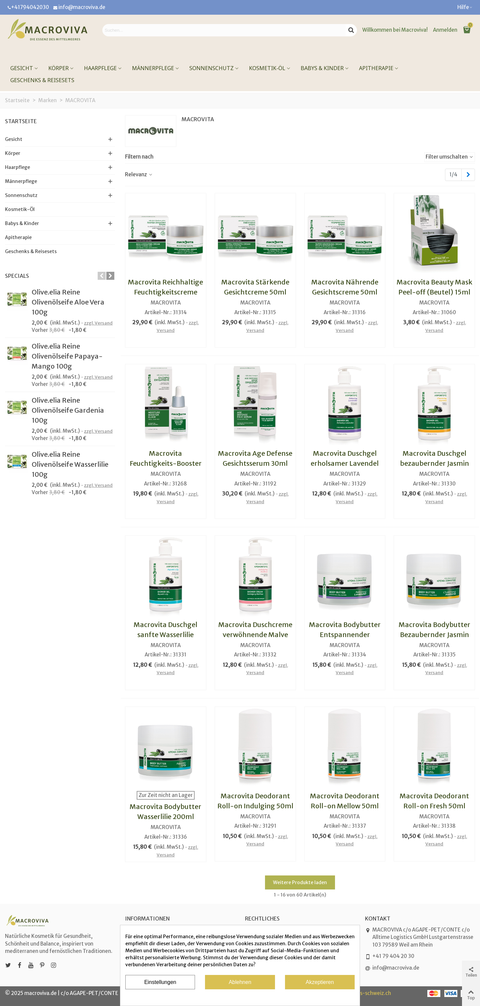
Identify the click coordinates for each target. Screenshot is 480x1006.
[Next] (468, 175)
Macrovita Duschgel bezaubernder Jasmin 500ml (434, 463)
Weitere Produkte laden (300, 882)
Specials (17, 275)
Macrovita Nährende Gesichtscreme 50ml (344, 287)
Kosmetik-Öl (267, 68)
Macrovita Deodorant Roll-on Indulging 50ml (255, 801)
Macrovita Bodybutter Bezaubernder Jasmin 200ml (434, 634)
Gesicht (21, 68)
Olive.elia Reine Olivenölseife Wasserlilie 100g (70, 464)
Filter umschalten (450, 157)
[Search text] (224, 30)
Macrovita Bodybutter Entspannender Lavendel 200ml (345, 634)
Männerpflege (153, 68)
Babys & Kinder (322, 68)
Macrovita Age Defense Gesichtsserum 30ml (255, 458)
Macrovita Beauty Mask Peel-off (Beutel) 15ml (434, 287)
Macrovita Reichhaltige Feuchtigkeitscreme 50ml (165, 292)
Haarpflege (100, 68)
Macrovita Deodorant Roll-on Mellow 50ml (344, 801)
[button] (465, 7)
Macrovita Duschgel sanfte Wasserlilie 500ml (165, 634)
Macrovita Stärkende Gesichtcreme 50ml (255, 287)
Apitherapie (376, 68)
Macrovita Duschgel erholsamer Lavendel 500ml (345, 463)
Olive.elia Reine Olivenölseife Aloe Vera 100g (68, 302)
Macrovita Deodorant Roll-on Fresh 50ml (434, 801)
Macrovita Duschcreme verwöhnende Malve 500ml (255, 634)
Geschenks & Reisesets (42, 80)
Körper (58, 68)
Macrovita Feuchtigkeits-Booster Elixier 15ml (166, 463)
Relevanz (139, 174)
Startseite (21, 121)
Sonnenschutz (211, 68)
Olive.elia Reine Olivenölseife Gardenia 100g (68, 410)
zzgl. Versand (98, 323)
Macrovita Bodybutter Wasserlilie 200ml (165, 811)
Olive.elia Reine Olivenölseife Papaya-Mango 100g (67, 356)
